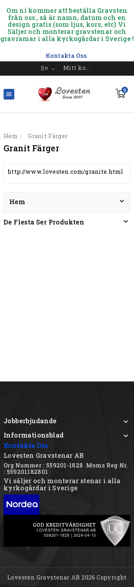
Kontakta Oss (26, 445)
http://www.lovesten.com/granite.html (65, 171)
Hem (17, 201)
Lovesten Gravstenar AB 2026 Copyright (67, 577)
